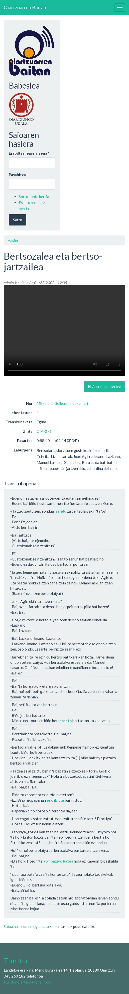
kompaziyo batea (58, 861)
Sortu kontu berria (34, 196)
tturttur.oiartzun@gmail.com (27, 982)
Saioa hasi (12, 926)
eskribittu (55, 800)
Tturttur (16, 961)
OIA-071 (44, 431)
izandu (60, 511)
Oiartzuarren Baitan (25, 7)
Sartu (17, 220)
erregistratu (38, 926)
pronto (65, 720)
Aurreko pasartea (104, 386)
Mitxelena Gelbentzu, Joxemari (62, 403)
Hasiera (14, 240)
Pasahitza (18, 174)
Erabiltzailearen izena (29, 153)
